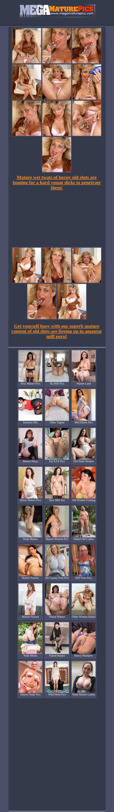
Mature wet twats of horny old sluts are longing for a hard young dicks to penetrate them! (57, 182)
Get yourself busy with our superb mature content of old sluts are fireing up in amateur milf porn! (56, 331)
